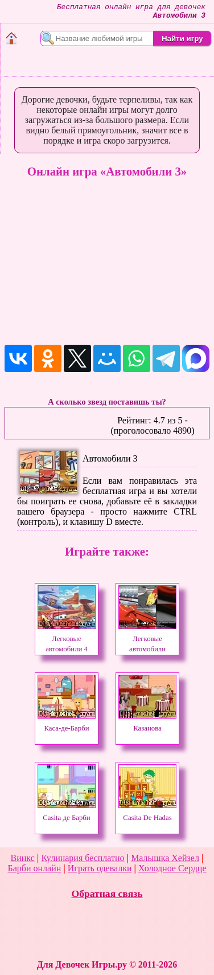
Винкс (23, 858)
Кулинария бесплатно (82, 858)
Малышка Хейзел (165, 858)
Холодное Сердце (172, 868)
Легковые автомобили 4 (67, 639)
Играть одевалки (100, 868)
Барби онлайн (34, 868)
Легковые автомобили (147, 639)
